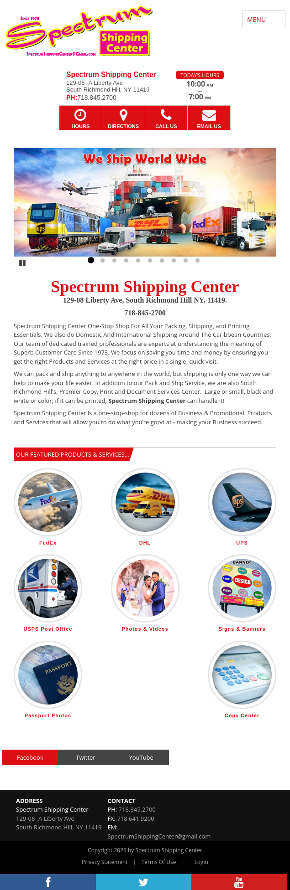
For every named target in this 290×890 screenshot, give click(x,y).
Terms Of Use (159, 862)
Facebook (30, 757)
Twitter (85, 757)
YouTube (141, 757)
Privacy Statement (105, 862)
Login (201, 862)
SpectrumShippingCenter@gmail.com (159, 836)
